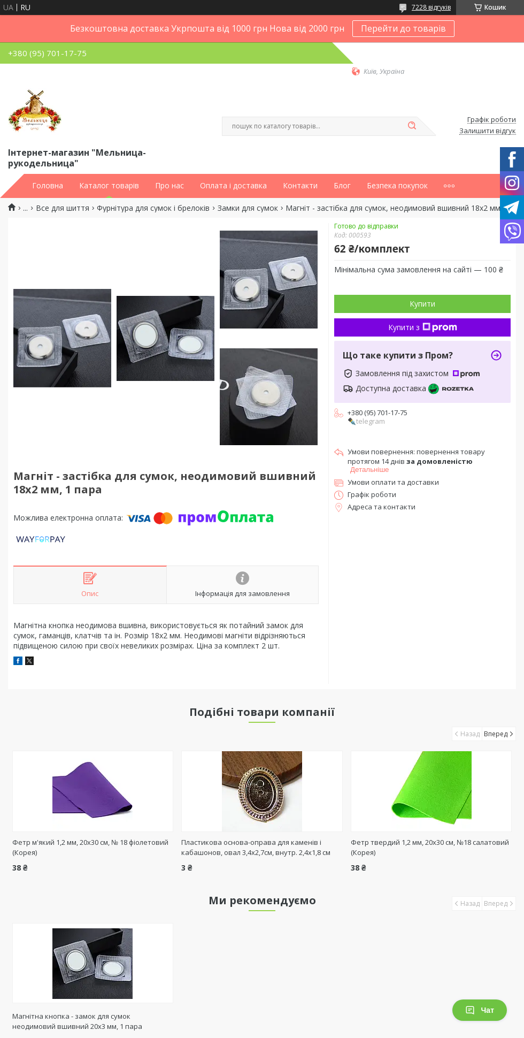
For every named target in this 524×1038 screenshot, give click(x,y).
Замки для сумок (248, 208)
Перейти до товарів (403, 28)
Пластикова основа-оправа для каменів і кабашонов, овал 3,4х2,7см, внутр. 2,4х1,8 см (255, 847)
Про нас (169, 185)
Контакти (300, 185)
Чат (479, 1010)
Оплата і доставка (233, 185)
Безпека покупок (397, 185)
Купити (422, 304)
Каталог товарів (109, 185)
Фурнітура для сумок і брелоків (153, 208)
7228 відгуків (431, 7)
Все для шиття (62, 208)
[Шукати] (411, 126)
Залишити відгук (487, 131)
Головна (47, 185)
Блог (342, 185)
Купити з (422, 327)
